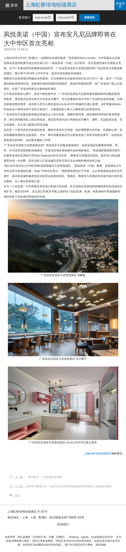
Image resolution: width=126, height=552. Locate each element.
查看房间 (120, 5)
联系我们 (63, 524)
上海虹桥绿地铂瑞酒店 (51, 4)
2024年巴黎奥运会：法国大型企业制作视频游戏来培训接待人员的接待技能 (63, 486)
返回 (17, 495)
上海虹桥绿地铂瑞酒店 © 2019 (27, 511)
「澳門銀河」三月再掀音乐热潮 (38, 477)
